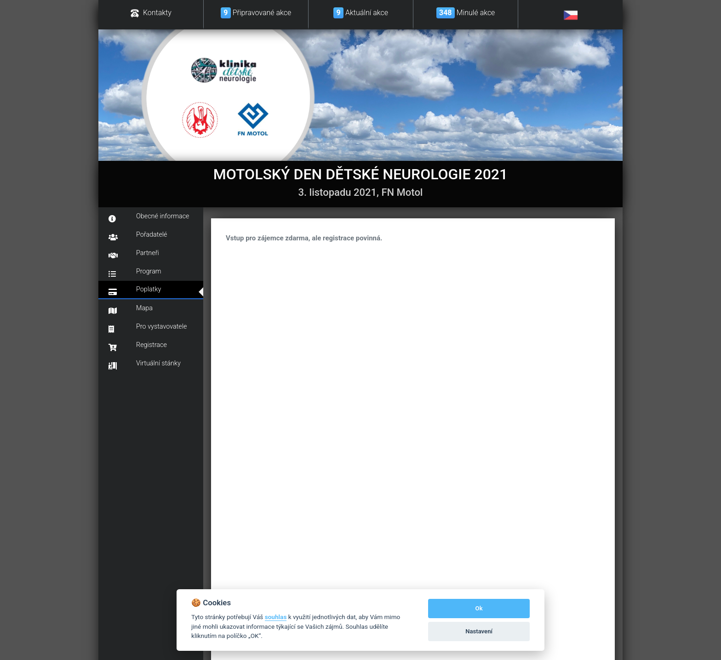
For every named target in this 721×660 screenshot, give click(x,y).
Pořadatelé (138, 236)
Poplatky (135, 290)
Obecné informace (149, 217)
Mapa (131, 309)
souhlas (276, 616)
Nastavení (478, 631)
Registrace (138, 346)
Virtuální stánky (145, 364)
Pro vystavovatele (148, 328)
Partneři (134, 254)
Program (135, 272)
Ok (479, 608)
